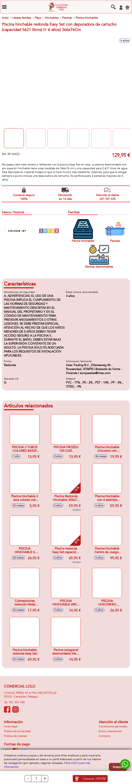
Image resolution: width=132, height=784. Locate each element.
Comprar (94, 779)
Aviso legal (10, 726)
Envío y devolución (110, 731)
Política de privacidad (17, 731)
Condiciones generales (113, 726)
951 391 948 (17, 702)
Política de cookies (15, 736)
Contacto (104, 736)
